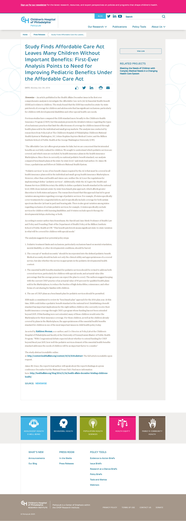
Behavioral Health (63, 431)
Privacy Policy (110, 507)
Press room (66, 452)
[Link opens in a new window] (33, 5)
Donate (159, 507)
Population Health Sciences (93, 432)
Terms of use (128, 507)
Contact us (145, 507)
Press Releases (39, 35)
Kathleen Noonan (44, 331)
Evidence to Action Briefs (102, 458)
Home (25, 35)
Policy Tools (139, 26)
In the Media (65, 458)
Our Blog (33, 463)
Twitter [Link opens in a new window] (109, 16)
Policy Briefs (96, 474)
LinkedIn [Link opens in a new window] (114, 16)
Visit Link (141, 51)
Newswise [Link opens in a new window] (41, 383)
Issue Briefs (96, 463)
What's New (36, 452)
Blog (100, 16)
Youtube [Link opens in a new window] (120, 16)
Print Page (101, 87)
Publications (120, 26)
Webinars (94, 485)
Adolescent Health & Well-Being (34, 432)
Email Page (109, 87)
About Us (157, 26)
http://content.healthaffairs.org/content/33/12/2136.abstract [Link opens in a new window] (55, 356)
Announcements (37, 458)
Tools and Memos (98, 479)
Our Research (96, 26)
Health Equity (122, 431)
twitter (85, 87)
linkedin (92, 87)
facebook (78, 87)
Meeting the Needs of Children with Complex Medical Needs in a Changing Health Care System (138, 71)
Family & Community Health (152, 432)
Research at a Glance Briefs (103, 469)
